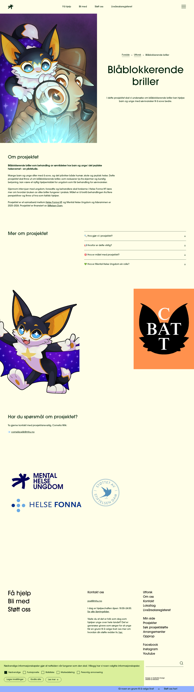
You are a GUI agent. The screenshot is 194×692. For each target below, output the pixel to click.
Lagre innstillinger (15, 679)
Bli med (83, 7)
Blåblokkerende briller (157, 55)
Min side (150, 618)
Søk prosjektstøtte (157, 627)
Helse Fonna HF (54, 202)
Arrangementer (155, 632)
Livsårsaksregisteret (121, 7)
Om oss (150, 596)
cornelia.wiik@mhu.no (23, 432)
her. (121, 632)
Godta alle (36, 679)
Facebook (152, 644)
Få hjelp (66, 7)
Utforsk (137, 55)
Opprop (150, 636)
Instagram (152, 649)
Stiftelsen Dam (55, 206)
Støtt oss (99, 7)
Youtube (150, 653)
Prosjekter (151, 623)
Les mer (53, 680)
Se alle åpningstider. (98, 612)
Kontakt (150, 601)
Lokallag (151, 605)
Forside (126, 55)
